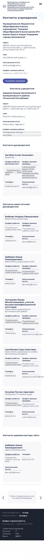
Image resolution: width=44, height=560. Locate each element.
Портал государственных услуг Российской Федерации (22, 497)
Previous (3, 497)
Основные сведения (15, 81)
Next (40, 497)
